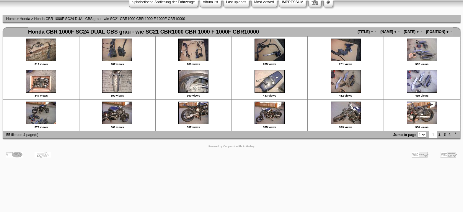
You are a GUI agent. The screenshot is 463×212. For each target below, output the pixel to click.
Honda (25, 19)
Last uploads (236, 2)
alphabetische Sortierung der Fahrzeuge (163, 2)
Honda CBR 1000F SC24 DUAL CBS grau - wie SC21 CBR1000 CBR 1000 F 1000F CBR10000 (109, 19)
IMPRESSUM (293, 2)
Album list (210, 2)
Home (11, 19)
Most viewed (264, 2)
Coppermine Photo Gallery (239, 146)
